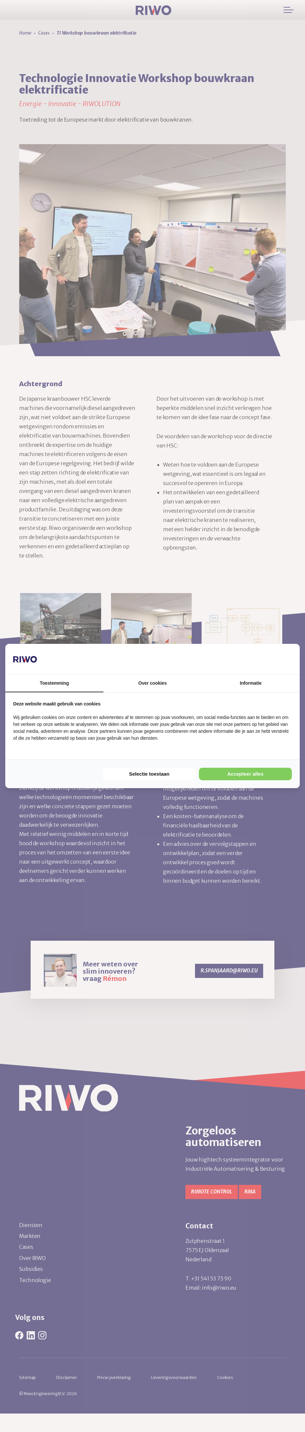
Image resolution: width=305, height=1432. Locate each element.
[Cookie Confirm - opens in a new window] (267, 659)
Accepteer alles (245, 774)
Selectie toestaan (149, 774)
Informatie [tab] (251, 683)
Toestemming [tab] (54, 683)
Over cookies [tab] (152, 683)
